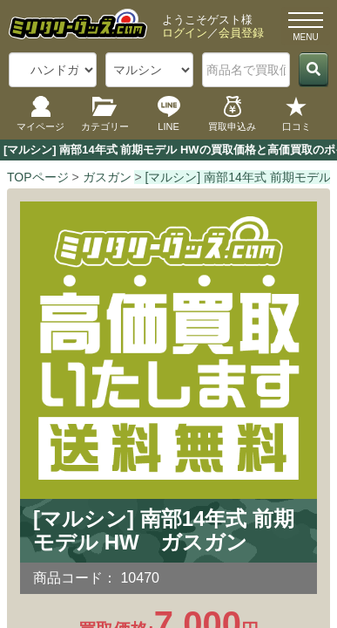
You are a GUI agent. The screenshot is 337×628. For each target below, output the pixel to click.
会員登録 (241, 32)
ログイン (184, 32)
